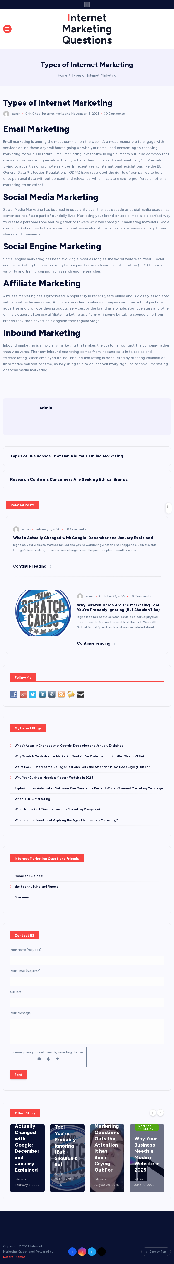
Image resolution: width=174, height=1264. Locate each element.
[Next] (160, 1112)
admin (12, 114)
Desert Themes (14, 1257)
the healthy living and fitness (36, 886)
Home (62, 75)
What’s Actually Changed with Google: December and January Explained (69, 745)
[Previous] (153, 1112)
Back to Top (156, 1251)
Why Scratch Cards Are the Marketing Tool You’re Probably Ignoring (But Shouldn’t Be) (79, 756)
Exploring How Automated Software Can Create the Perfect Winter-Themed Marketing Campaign (89, 788)
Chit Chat (32, 114)
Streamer (22, 897)
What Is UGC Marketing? (33, 799)
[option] (27, 1158)
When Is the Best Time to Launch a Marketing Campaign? (58, 809)
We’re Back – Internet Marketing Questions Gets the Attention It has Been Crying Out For (82, 767)
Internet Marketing (56, 114)
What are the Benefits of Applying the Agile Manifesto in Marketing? (66, 820)
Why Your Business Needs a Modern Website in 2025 (54, 777)
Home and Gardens (29, 876)
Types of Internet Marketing (94, 75)
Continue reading (32, 566)
